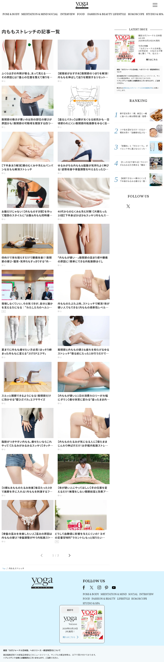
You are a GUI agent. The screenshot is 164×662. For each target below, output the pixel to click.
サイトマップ (125, 653)
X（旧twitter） (129, 206)
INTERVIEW (67, 14)
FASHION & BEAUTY (99, 14)
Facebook (119, 206)
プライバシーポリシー (76, 653)
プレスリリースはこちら (43, 653)
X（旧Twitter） (51, 587)
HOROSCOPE (136, 14)
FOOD (81, 14)
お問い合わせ (24, 653)
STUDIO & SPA (154, 14)
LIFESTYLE (119, 14)
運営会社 (113, 653)
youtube (73, 587)
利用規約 (61, 653)
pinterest (148, 206)
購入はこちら (152, 59)
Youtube (157, 206)
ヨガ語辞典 (139, 653)
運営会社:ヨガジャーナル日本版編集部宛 (137, 88)
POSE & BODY (11, 14)
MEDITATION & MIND (34, 14)
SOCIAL (53, 14)
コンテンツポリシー (98, 653)
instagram (138, 206)
